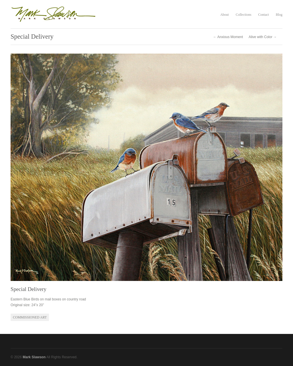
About (224, 15)
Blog (279, 15)
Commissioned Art (30, 317)
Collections (244, 15)
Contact (263, 15)
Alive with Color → (263, 37)
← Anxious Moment (228, 37)
